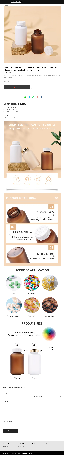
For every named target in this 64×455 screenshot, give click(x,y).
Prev (5, 35)
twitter (29, 97)
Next (58, 35)
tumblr (41, 97)
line (25, 97)
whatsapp (33, 97)
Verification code (8, 422)
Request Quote (16, 87)
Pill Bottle (8, 5)
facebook (21, 97)
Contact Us (44, 87)
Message (6, 402)
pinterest (37, 97)
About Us (5, 446)
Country (36, 394)
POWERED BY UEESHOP (27, 453)
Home (4, 5)
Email (5, 394)
